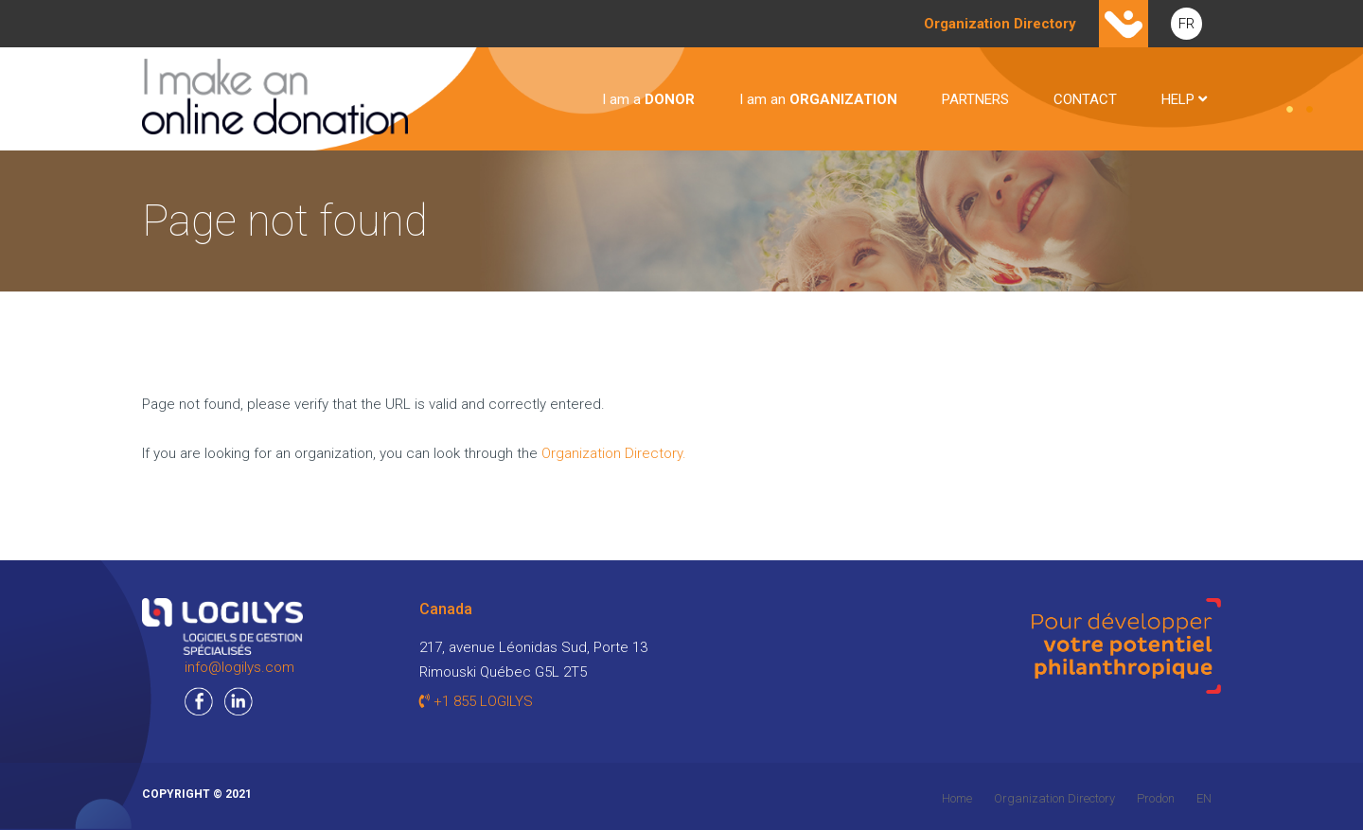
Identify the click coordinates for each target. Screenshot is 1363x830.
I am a (648, 99)
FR (1186, 23)
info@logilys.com (239, 667)
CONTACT (1085, 99)
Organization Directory (1054, 798)
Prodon (1156, 798)
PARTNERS (975, 99)
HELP (1184, 99)
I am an (818, 99)
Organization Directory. (613, 453)
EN (1204, 798)
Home (957, 798)
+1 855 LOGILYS (476, 701)
